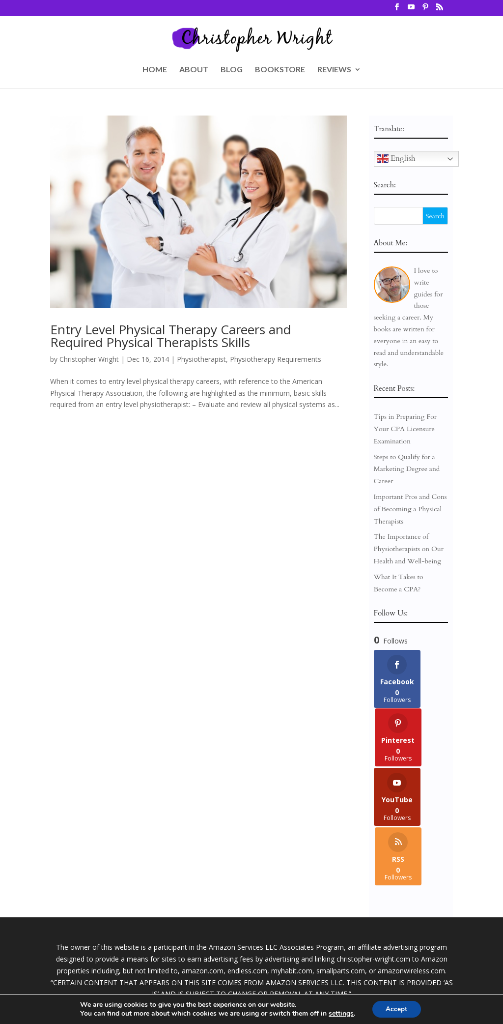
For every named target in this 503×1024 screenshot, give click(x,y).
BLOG (232, 70)
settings (340, 1013)
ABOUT (193, 70)
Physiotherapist (201, 359)
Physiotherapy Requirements (275, 359)
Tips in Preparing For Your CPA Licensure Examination (405, 429)
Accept (396, 1008)
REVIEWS (334, 70)
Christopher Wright (89, 359)
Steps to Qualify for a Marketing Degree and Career (407, 469)
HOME (154, 70)
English (396, 159)
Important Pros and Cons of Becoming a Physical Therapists (410, 509)
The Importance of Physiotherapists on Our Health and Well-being (409, 549)
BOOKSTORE (280, 70)
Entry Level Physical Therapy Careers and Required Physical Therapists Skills (170, 336)
